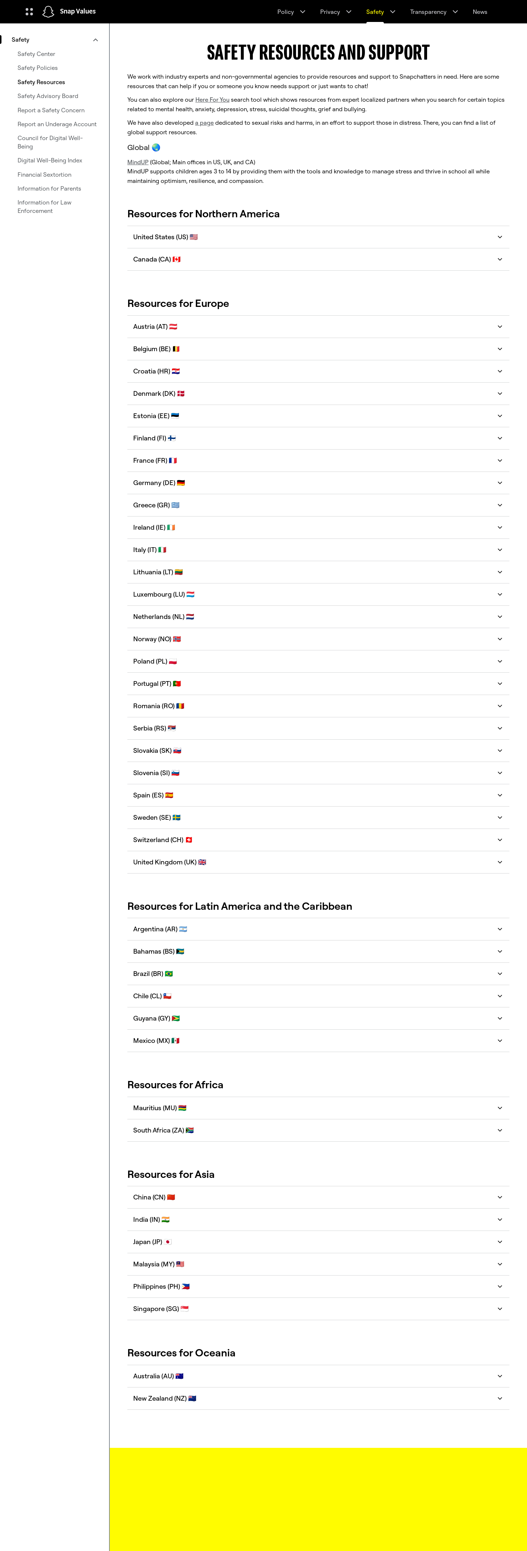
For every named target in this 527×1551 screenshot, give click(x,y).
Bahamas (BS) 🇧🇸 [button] (318, 951)
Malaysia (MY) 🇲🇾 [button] (318, 1264)
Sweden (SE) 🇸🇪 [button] (318, 817)
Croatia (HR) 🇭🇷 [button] (318, 371)
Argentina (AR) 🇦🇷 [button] (318, 929)
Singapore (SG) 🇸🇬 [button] (318, 1308)
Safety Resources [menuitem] (41, 82)
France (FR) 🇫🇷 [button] (318, 460)
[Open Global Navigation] (29, 11)
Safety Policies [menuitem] (38, 67)
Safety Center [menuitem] (36, 53)
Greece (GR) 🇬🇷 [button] (318, 505)
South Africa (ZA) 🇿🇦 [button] (318, 1130)
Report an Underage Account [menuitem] (57, 124)
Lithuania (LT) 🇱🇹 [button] (318, 572)
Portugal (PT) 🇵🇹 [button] (318, 683)
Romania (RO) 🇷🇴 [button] (318, 706)
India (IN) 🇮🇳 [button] (318, 1219)
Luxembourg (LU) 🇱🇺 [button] (318, 594)
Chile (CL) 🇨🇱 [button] (318, 996)
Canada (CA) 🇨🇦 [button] (318, 259)
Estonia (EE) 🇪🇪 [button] (318, 416)
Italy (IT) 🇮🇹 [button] (318, 549)
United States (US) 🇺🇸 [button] (318, 237)
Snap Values (78, 11)
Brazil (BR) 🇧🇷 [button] (318, 973)
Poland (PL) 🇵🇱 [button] (318, 661)
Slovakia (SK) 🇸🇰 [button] (318, 750)
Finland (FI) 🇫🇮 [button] (318, 438)
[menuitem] (54, 39)
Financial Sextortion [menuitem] (44, 174)
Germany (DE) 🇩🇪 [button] (318, 482)
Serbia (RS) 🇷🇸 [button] (318, 728)
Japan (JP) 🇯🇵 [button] (318, 1242)
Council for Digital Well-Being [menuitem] (50, 142)
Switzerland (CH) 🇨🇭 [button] (318, 839)
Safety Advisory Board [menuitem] (48, 95)
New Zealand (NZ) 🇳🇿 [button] (318, 1398)
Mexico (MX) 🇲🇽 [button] (318, 1040)
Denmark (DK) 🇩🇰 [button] (318, 393)
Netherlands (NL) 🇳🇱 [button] (318, 616)
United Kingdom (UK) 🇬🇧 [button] (318, 862)
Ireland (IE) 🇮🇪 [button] (318, 527)
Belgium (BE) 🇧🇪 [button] (318, 349)
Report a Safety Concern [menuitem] (51, 110)
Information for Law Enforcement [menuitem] (44, 206)
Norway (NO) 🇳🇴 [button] (318, 639)
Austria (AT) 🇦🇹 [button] (318, 326)
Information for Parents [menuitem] (49, 188)
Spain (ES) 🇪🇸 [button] (318, 795)
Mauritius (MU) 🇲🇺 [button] (318, 1108)
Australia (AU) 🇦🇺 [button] (318, 1376)
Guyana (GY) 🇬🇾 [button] (318, 1018)
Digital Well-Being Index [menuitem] (50, 160)
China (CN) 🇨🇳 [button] (318, 1197)
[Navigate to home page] (48, 12)
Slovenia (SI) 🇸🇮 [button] (318, 773)
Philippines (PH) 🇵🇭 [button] (318, 1286)
